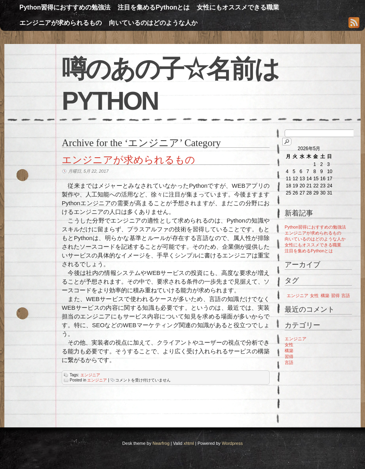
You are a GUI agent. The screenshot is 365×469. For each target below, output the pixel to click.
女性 (289, 344)
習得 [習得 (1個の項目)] (335, 295)
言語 (289, 362)
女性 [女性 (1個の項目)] (314, 295)
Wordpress (232, 443)
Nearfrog (160, 443)
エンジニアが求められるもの (60, 22)
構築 (289, 350)
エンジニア (90, 375)
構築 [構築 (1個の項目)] (325, 295)
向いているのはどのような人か (153, 22)
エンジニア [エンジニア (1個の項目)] (297, 295)
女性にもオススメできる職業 (238, 7)
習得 (289, 356)
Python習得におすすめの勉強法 (64, 7)
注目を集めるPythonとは (154, 7)
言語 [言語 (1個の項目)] (345, 295)
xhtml (189, 443)
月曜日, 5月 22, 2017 (88, 171)
